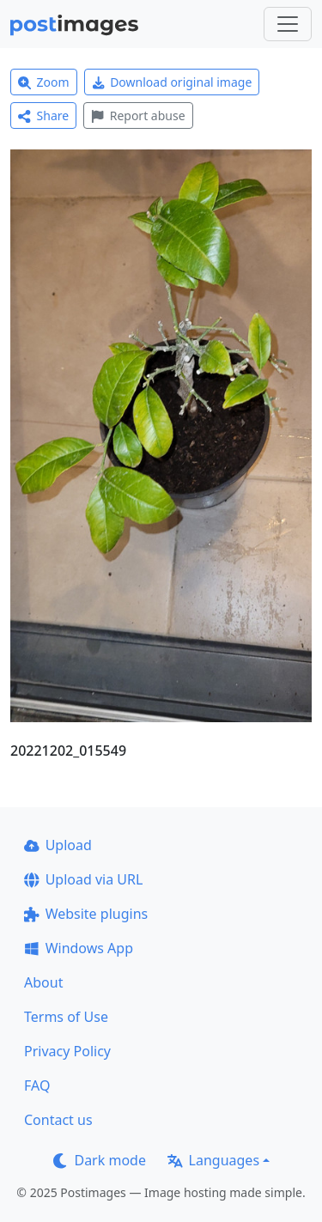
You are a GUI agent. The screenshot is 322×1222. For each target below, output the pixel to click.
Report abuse (138, 115)
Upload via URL (83, 879)
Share (43, 115)
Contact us (58, 1119)
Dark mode (99, 1160)
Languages (213, 1160)
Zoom (44, 82)
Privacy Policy (67, 1051)
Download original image (172, 82)
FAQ (37, 1085)
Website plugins (86, 913)
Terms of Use (66, 1016)
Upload (58, 845)
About (43, 982)
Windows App (78, 948)
